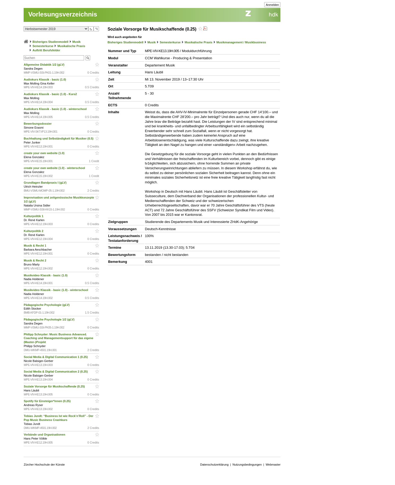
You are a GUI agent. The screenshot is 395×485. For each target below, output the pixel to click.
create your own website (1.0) (44, 153)
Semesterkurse (43, 46)
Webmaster (273, 464)
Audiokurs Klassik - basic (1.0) (45, 79)
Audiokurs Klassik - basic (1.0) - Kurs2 (51, 94)
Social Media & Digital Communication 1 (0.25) (56, 357)
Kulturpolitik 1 (34, 216)
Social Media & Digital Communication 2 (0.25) (56, 371)
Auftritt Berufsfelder (46, 50)
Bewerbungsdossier (38, 123)
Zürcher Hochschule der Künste (44, 464)
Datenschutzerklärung (214, 464)
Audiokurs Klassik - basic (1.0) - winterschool (55, 109)
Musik (76, 41)
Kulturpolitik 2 (34, 231)
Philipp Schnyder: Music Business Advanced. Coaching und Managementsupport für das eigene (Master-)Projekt (58, 338)
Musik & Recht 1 (35, 245)
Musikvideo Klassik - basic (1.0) (46, 275)
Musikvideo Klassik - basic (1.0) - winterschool (56, 290)
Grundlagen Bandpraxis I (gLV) (45, 182)
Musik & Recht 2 (35, 260)
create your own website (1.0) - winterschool (55, 168)
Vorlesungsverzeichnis (62, 14)
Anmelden (272, 4)
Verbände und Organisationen (45, 434)
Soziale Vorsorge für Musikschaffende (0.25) (54, 386)
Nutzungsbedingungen (247, 464)
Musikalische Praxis (71, 46)
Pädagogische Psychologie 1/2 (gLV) (49, 319)
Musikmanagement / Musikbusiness (241, 42)
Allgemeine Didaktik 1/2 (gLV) (44, 64)
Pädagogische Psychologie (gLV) (47, 304)
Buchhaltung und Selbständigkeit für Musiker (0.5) (59, 138)
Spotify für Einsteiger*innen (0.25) (47, 401)
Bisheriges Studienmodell (50, 41)
